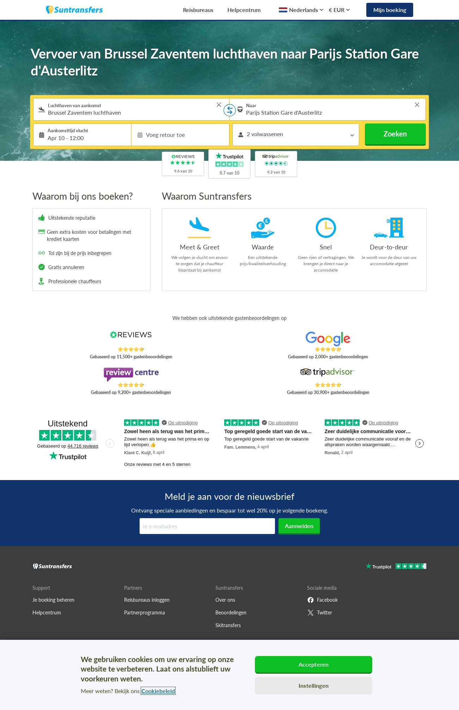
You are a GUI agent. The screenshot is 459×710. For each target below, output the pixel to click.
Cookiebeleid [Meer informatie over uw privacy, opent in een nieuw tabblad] (158, 690)
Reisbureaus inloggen (147, 600)
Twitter (319, 612)
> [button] (219, 105)
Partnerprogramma (144, 612)
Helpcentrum (244, 9)
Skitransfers (228, 625)
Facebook (322, 599)
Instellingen (314, 685)
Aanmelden (299, 525)
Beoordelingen (230, 612)
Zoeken (395, 133)
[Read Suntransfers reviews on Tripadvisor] (328, 374)
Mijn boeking (389, 9)
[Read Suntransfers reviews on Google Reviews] (328, 339)
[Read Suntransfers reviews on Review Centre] (131, 374)
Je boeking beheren (53, 600)
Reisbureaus (198, 9)
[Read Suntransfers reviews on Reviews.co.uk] (131, 339)
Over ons (225, 600)
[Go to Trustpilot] (396, 567)
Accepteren (314, 664)
